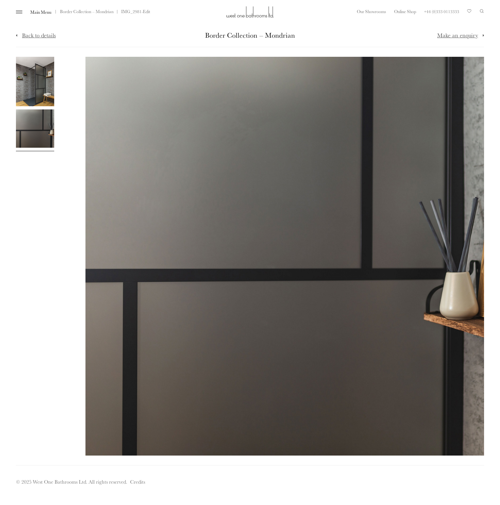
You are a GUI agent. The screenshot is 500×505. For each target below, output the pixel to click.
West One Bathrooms (250, 12)
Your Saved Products (469, 13)
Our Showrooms (371, 11)
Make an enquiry (457, 35)
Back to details (39, 35)
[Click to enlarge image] (35, 81)
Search (482, 11)
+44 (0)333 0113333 (441, 11)
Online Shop (405, 11)
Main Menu (40, 12)
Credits (137, 481)
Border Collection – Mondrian (87, 11)
